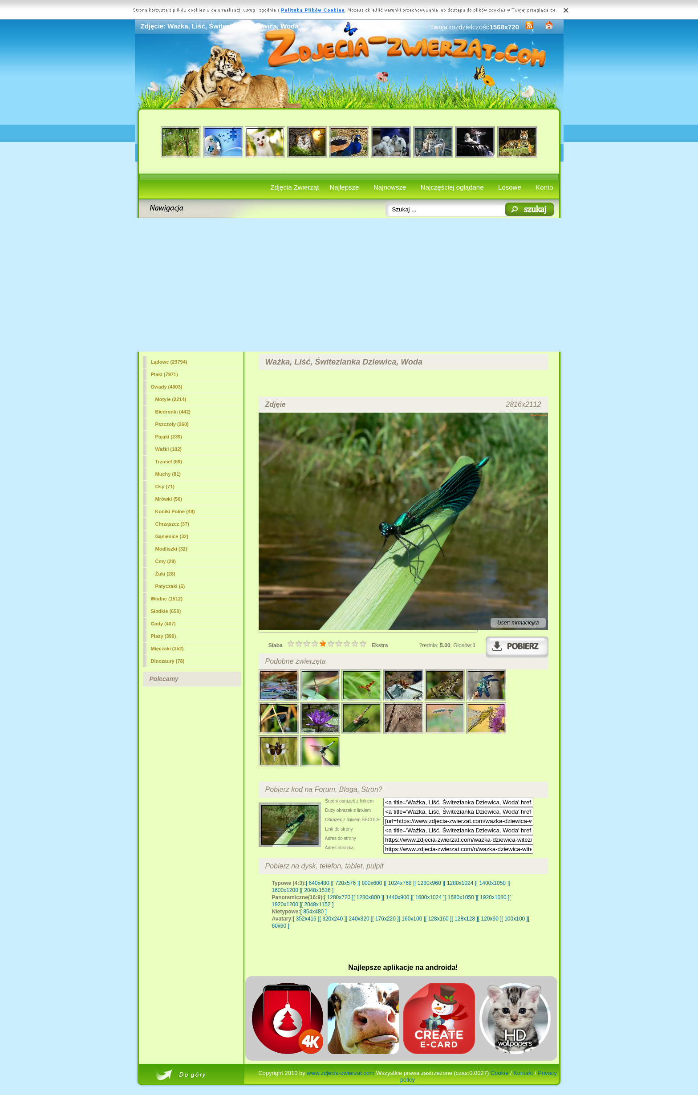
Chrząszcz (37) (172, 524)
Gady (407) (163, 623)
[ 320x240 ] (332, 919)
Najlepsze (344, 187)
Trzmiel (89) (169, 461)
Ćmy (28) (165, 561)
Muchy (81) (168, 474)
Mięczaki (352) (167, 648)
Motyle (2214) (171, 399)
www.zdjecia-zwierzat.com (340, 1073)
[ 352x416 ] (306, 919)
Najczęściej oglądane (452, 187)
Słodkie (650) (166, 611)
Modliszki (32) (171, 549)
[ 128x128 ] (464, 919)
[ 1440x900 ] (397, 897)
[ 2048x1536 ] (317, 890)
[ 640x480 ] (319, 883)
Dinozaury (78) (168, 661)
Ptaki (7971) (164, 374)
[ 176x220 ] (385, 919)
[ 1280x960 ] (429, 883)
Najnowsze (389, 187)
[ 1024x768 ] (399, 883)
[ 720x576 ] (345, 883)
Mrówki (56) (169, 499)
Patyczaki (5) (170, 586)
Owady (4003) (167, 386)
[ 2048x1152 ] (317, 904)
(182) (168, 449)
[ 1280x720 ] (338, 897)
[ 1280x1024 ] (460, 883)
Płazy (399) (163, 636)
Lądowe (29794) (169, 362)
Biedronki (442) (173, 411)
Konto (544, 187)
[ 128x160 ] (438, 919)
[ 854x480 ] (313, 911)
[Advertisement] (349, 285)
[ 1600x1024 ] (428, 897)
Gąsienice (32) (172, 536)
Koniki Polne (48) (175, 511)
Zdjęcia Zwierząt (294, 187)
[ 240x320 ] (359, 919)
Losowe (509, 187)
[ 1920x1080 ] (493, 897)
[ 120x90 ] (490, 919)
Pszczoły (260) (172, 424)
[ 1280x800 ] (368, 897)
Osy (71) (164, 486)
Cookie (499, 1073)
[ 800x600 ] (372, 883)
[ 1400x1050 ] (492, 883)
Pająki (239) (169, 436)
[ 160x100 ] (412, 919)
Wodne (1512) (167, 598)
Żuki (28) (165, 573)
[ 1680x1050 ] (461, 897)
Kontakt (523, 1073)
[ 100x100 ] (515, 919)
